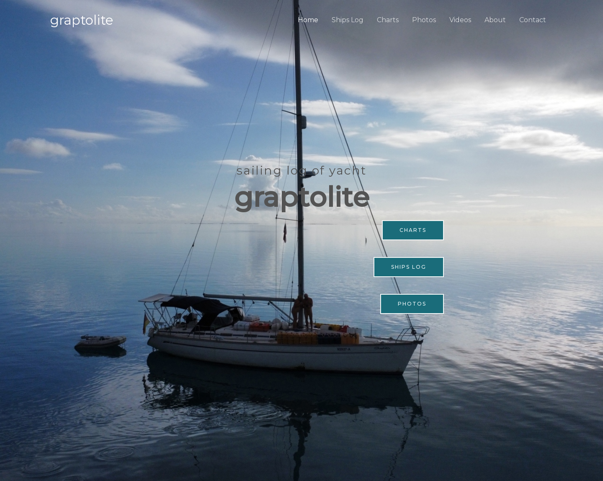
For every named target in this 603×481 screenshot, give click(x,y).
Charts (388, 20)
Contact (532, 20)
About (495, 20)
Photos (424, 20)
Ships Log (347, 20)
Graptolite (81, 20)
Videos (460, 20)
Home (308, 20)
